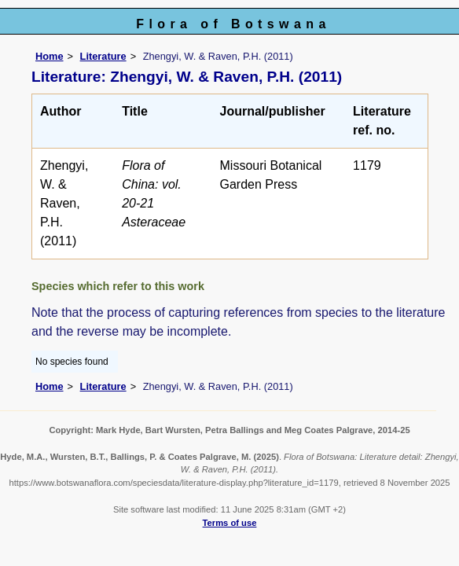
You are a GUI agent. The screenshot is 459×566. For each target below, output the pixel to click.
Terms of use (230, 522)
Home (49, 56)
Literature (103, 56)
